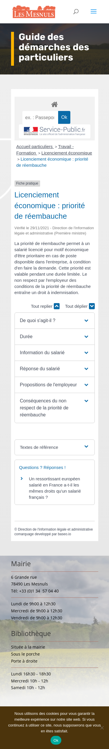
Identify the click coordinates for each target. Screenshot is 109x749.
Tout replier (45, 306)
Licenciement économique (67, 152)
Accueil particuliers (35, 146)
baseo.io (64, 534)
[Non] (102, 728)
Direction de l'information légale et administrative (55, 529)
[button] (54, 321)
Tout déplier (80, 306)
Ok (55, 740)
